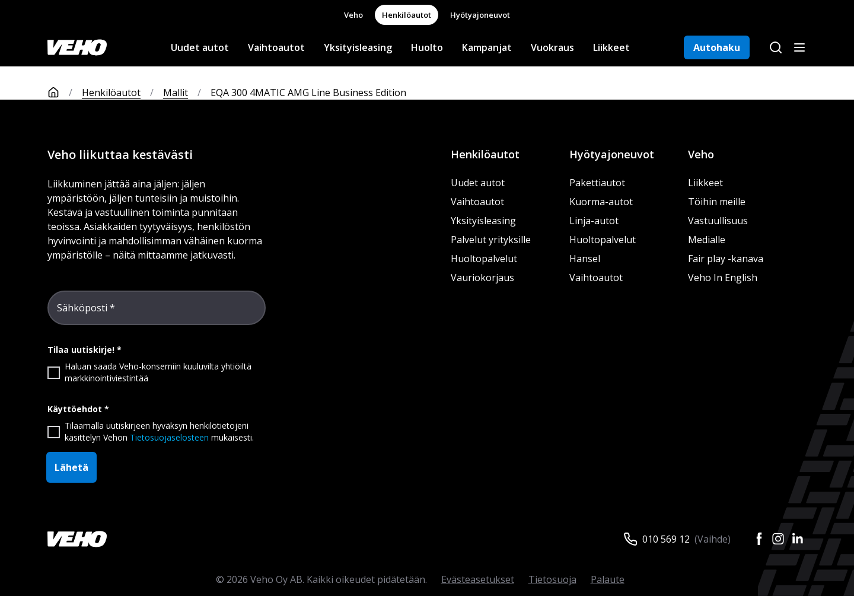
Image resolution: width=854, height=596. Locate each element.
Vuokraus (552, 47)
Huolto (427, 47)
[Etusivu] (64, 92)
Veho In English (722, 277)
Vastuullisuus (718, 220)
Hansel (584, 258)
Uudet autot (200, 47)
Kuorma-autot (601, 201)
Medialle (706, 239)
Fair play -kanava (725, 258)
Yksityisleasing (358, 47)
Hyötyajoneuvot (480, 14)
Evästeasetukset (477, 579)
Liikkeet (611, 47)
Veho (353, 14)
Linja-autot (594, 220)
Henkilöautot (406, 14)
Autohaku (716, 47)
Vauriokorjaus (482, 277)
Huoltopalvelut (484, 258)
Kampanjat (487, 47)
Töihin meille (716, 201)
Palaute (607, 579)
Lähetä (71, 467)
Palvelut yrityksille (491, 239)
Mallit (175, 92)
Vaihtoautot (276, 47)
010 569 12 (666, 539)
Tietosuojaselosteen (169, 437)
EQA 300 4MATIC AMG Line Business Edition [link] (308, 92)
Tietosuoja (552, 579)
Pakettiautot (597, 182)
